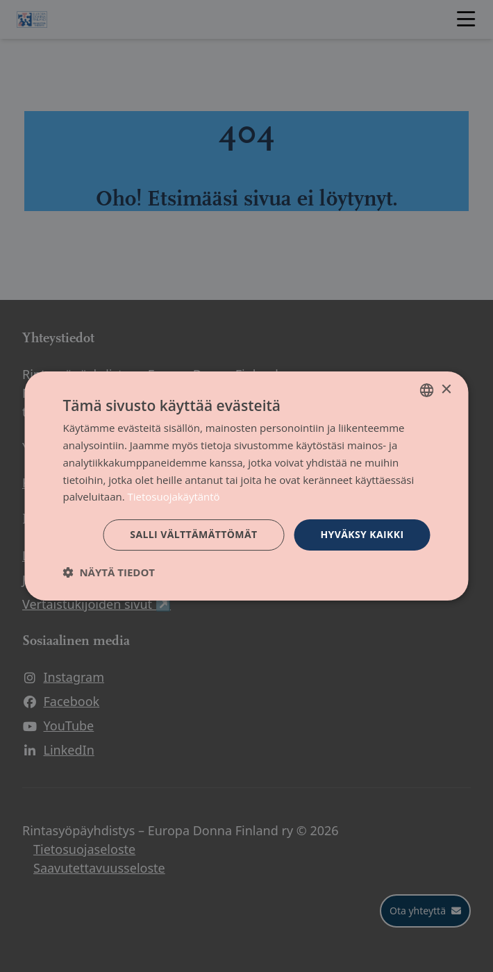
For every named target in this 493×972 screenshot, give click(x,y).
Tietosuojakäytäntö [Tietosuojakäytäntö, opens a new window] (174, 496)
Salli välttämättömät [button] (193, 534)
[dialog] (247, 486)
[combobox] (427, 390)
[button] (109, 572)
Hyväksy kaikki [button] (361, 534)
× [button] (446, 390)
